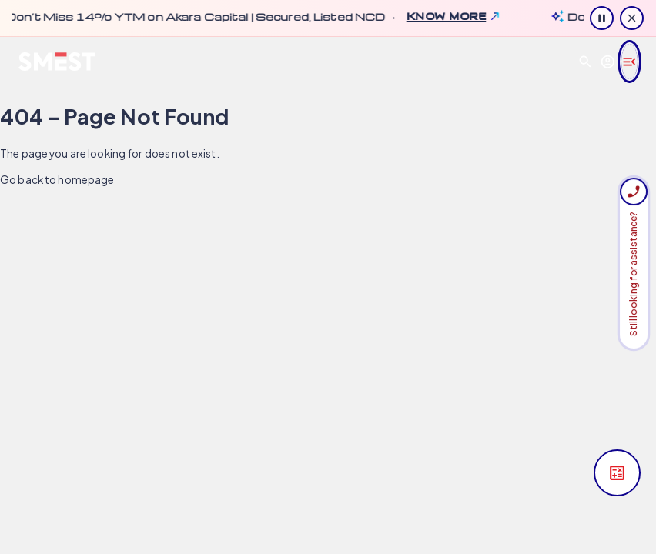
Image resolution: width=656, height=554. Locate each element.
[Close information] (632, 18)
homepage (86, 179)
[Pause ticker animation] (602, 18)
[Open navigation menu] (629, 61)
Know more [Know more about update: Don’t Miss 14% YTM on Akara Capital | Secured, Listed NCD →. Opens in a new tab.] (439, 16)
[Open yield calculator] (617, 472)
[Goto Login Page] (608, 61)
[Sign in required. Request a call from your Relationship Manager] (634, 191)
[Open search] (585, 61)
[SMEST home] (56, 62)
